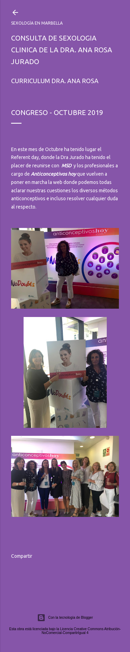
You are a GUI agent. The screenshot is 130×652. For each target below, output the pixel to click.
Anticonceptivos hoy (53, 174)
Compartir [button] (21, 556)
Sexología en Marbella (37, 23)
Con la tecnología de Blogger (65, 618)
